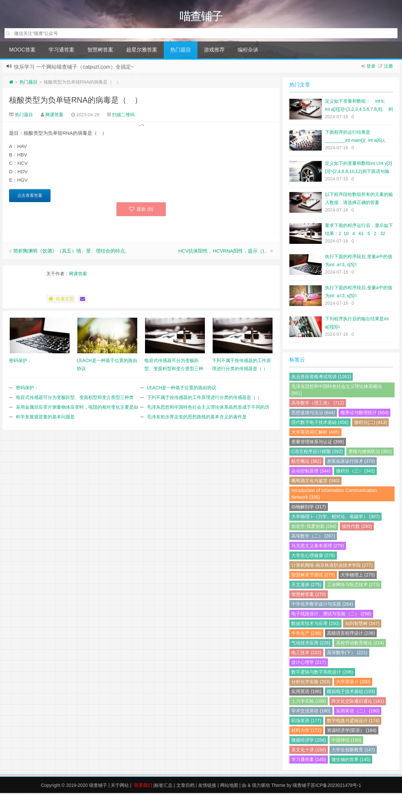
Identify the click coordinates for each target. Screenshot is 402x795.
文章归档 (185, 787)
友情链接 (207, 787)
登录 (370, 68)
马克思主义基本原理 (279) (317, 547)
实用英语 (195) (306, 693)
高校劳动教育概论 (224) (360, 644)
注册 (388, 68)
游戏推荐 (214, 51)
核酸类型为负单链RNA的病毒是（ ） (75, 101)
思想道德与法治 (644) (313, 414)
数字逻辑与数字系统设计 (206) (322, 673)
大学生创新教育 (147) (353, 751)
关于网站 (120, 787)
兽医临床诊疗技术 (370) (351, 463)
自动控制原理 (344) (310, 472)
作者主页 (61, 301)
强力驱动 (261, 787)
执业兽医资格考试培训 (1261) (321, 378)
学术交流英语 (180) (310, 712)
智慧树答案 (100, 51)
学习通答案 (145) (308, 761)
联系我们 (143, 787)
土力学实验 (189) (308, 703)
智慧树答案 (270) (308, 596)
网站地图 (229, 787)
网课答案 (54, 116)
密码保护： (27, 389)
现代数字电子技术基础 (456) (320, 424)
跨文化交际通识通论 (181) (357, 703)
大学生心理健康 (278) (313, 557)
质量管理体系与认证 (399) (317, 443)
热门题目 (180, 51)
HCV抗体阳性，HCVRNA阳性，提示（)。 (223, 253)
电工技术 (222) (306, 654)
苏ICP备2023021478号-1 (336, 787)
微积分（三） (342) (355, 472)
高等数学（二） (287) (313, 537)
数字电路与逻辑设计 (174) (353, 722)
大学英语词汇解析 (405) (315, 434)
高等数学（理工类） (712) (317, 404)
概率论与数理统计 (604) (365, 414)
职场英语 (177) (306, 722)
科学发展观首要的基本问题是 (45, 418)
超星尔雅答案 (141, 51)
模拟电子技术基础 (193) (351, 693)
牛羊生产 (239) (306, 635)
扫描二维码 (123, 116)
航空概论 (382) (306, 463)
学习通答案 (61, 51)
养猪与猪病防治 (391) (370, 453)
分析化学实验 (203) (310, 683)
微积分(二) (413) (370, 424)
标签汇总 (163, 787)
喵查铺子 (98, 787)
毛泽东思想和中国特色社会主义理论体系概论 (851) (336, 392)
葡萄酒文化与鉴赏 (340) (315, 482)
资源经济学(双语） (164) (351, 732)
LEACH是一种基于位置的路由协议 (182, 389)
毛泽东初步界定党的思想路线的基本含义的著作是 (197, 418)
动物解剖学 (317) (308, 508)
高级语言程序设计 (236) (351, 635)
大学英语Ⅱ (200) (353, 683)
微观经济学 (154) (308, 741)
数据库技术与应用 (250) (315, 625)
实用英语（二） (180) (358, 712)
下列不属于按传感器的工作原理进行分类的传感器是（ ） (204, 399)
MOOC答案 (22, 51)
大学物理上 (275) (358, 576)
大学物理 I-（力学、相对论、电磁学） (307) (335, 518)
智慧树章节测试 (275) (313, 576)
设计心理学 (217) (308, 664)
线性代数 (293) (357, 528)
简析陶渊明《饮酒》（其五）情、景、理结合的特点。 (71, 253)
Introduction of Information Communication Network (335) (334, 496)
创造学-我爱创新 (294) (313, 528)
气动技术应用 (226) (310, 644)
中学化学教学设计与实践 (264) (322, 605)
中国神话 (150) (346, 741)
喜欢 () (141, 211)
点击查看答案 (29, 197)
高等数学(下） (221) (347, 654)
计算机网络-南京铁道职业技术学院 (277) (332, 567)
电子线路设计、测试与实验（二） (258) (331, 615)
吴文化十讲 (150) (308, 751)
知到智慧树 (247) (362, 625)
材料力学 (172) (306, 732)
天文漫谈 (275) (306, 586)
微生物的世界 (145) (351, 761)
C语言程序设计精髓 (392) (317, 453)
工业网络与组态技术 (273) (353, 586)
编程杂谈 (248, 51)
